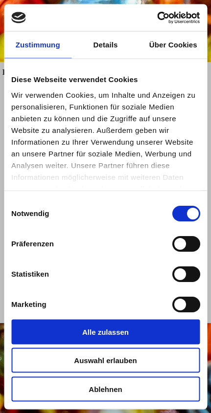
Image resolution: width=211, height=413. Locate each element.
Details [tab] (106, 45)
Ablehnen (105, 389)
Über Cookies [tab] (173, 45)
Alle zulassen (105, 331)
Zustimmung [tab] (38, 45)
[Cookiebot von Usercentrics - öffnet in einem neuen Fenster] (157, 17)
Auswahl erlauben (105, 360)
